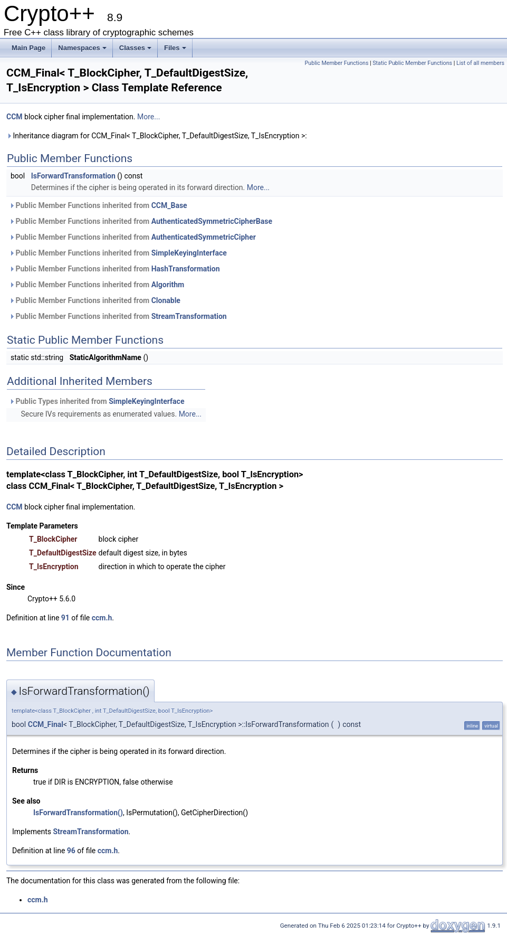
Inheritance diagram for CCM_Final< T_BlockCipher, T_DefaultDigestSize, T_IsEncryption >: (156, 135)
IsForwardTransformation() (78, 812)
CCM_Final (45, 724)
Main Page (28, 48)
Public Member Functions (337, 63)
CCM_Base (169, 205)
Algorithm (168, 284)
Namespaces (82, 48)
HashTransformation (185, 269)
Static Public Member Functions (412, 63)
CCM (14, 116)
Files (175, 48)
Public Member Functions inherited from (98, 205)
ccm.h (102, 618)
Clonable (165, 300)
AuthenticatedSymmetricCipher (203, 237)
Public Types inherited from (96, 401)
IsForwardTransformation (73, 176)
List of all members (480, 63)
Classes (135, 48)
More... (148, 116)
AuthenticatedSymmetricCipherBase (211, 221)
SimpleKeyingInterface (189, 253)
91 (65, 618)
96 (71, 850)
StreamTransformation (189, 316)
